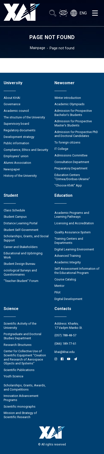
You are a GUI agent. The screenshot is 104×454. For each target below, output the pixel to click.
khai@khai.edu (64, 352)
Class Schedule (14, 210)
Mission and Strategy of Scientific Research (20, 415)
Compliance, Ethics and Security (26, 150)
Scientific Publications (19, 370)
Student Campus (15, 216)
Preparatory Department (70, 168)
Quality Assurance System (72, 232)
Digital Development (68, 299)
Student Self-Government (21, 230)
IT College (61, 149)
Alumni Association (17, 163)
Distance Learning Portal (20, 223)
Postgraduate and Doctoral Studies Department (22, 336)
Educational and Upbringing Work (23, 255)
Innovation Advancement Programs (21, 398)
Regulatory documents (19, 130)
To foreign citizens (67, 142)
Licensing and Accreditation (74, 223)
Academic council (16, 111)
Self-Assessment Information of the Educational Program (76, 271)
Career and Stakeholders (21, 247)
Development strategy (19, 137)
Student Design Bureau (19, 264)
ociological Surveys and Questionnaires (20, 272)
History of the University (20, 175)
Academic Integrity (67, 262)
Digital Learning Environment (74, 249)
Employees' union (16, 156)
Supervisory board (16, 123)
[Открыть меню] (95, 13)
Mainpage (37, 48)
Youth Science (13, 376)
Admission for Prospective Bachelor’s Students (73, 113)
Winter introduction (67, 98)
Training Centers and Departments (68, 241)
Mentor (59, 286)
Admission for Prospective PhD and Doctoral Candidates (76, 134)
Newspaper (12, 169)
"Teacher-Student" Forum (21, 281)
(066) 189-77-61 (65, 343)
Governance (12, 104)
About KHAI (12, 98)
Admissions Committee (70, 155)
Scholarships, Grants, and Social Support (26, 238)
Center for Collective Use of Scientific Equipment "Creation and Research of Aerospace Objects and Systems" (25, 357)
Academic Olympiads (69, 104)
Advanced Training (67, 256)
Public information (16, 143)
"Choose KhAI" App (68, 185)
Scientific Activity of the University (20, 326)
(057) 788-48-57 (65, 335)
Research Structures (18, 345)
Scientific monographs (19, 406)
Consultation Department (71, 162)
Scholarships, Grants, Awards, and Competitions (25, 387)
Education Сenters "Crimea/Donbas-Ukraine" (72, 177)
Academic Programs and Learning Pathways (71, 215)
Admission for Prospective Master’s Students (73, 123)
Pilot (57, 292)
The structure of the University (24, 117)
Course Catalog (65, 279)
